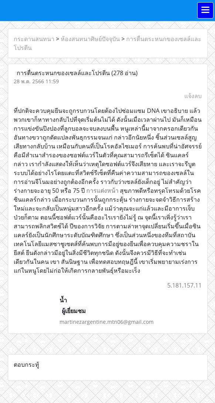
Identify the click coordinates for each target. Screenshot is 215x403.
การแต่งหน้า (102, 191)
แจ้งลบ (193, 96)
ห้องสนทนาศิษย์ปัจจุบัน (90, 39)
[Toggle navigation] (205, 10)
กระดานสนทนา (34, 39)
